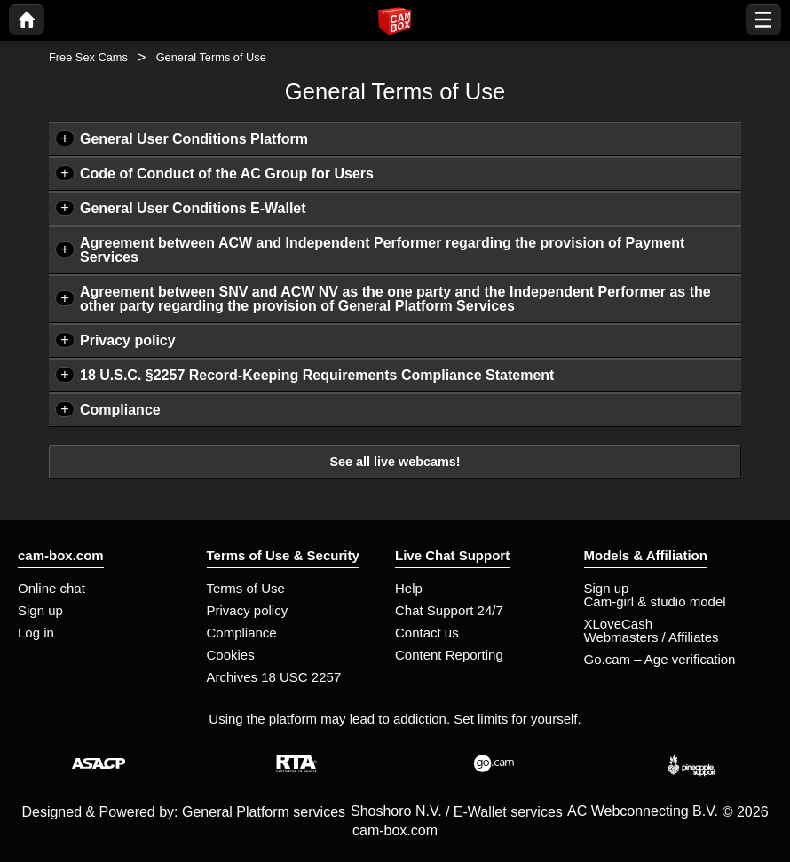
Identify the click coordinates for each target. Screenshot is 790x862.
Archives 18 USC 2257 (274, 676)
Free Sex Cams (88, 57)
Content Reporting (449, 654)
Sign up (40, 610)
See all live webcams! (394, 462)
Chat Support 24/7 (449, 610)
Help (409, 588)
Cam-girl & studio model (655, 601)
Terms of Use (246, 588)
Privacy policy (128, 340)
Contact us (427, 632)
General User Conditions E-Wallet (193, 208)
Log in (36, 632)
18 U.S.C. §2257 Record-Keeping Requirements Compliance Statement (317, 375)
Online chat (51, 588)
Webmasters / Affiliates (651, 637)
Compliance (120, 409)
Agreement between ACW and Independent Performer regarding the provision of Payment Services (382, 250)
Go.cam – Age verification (660, 659)
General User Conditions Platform (194, 138)
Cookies (231, 654)
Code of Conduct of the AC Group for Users (227, 173)
